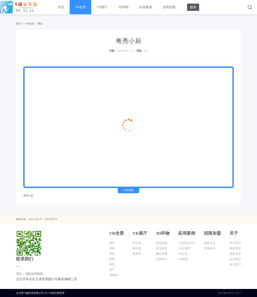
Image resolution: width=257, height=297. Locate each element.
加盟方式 (209, 242)
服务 (193, 7)
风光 (112, 264)
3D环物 (123, 7)
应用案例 (145, 7)
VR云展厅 (184, 248)
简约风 (136, 248)
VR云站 (183, 253)
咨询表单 (209, 248)
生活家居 (161, 248)
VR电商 (183, 259)
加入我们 (235, 264)
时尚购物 (161, 242)
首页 (61, 7)
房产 (112, 269)
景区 (112, 248)
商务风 (136, 253)
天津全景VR (50, 219)
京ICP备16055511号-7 (229, 293)
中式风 (136, 242)
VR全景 (80, 7)
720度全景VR (186, 242)
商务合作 (235, 253)
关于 (234, 233)
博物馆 (113, 275)
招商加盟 (169, 7)
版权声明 (235, 248)
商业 (40, 23)
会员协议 (235, 259)
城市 (112, 242)
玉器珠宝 (161, 259)
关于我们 (235, 242)
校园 (112, 259)
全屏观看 (128, 190)
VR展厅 (102, 7)
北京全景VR (35, 219)
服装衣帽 (161, 253)
